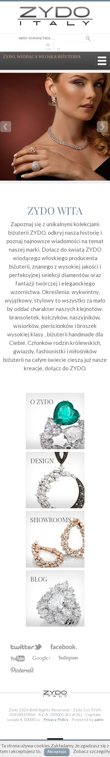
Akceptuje (56, 751)
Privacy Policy (55, 719)
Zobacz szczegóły (91, 751)
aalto (99, 719)
